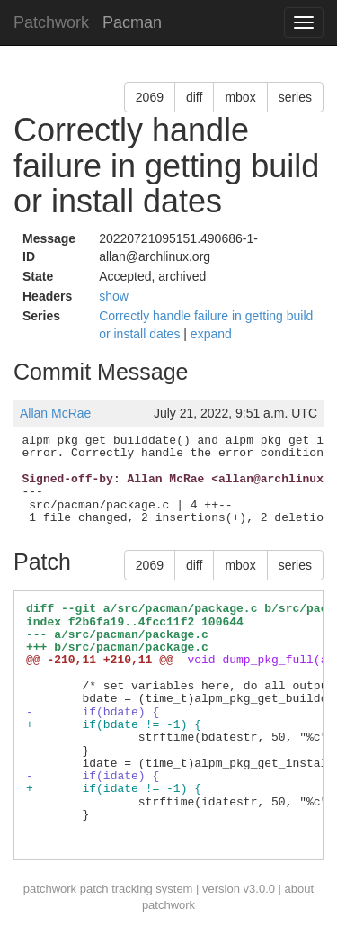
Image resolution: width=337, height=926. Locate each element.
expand (211, 334)
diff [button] (194, 97)
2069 (150, 97)
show (114, 296)
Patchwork (51, 22)
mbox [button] (240, 97)
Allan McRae (55, 413)
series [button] (295, 97)
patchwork (49, 888)
